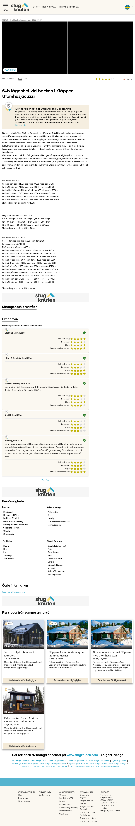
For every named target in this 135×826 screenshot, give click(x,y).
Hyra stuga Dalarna (20, 761)
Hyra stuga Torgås (98, 764)
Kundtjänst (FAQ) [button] (66, 798)
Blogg (62, 801)
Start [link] (36, 7)
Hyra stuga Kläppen (58, 761)
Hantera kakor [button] (65, 811)
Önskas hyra (44, 795)
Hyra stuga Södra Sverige (107, 766)
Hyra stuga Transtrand (99, 761)
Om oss (62, 795)
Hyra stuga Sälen (39, 761)
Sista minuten (24, 801)
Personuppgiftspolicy (68, 808)
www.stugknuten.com (82, 755)
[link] (89, 798)
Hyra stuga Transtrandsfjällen (25, 764)
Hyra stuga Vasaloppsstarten (53, 764)
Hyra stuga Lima (119, 761)
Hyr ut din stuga (69, 7)
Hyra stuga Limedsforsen (32, 766)
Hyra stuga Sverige (117, 764)
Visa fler (45, 480)
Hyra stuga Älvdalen (78, 761)
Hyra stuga (49, 7)
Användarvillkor (66, 804)
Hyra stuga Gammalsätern (82, 766)
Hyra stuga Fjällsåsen (78, 764)
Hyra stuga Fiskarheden (56, 766)
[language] (128, 7)
